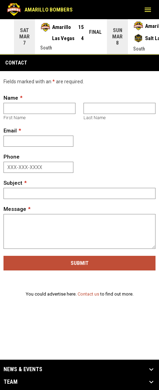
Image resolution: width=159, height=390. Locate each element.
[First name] (39, 108)
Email (10, 130)
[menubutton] (148, 10)
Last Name (95, 117)
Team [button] (10, 381)
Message (14, 209)
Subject (12, 182)
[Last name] (120, 108)
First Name (14, 117)
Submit (80, 263)
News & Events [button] (22, 369)
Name (10, 97)
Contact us (88, 293)
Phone (11, 156)
